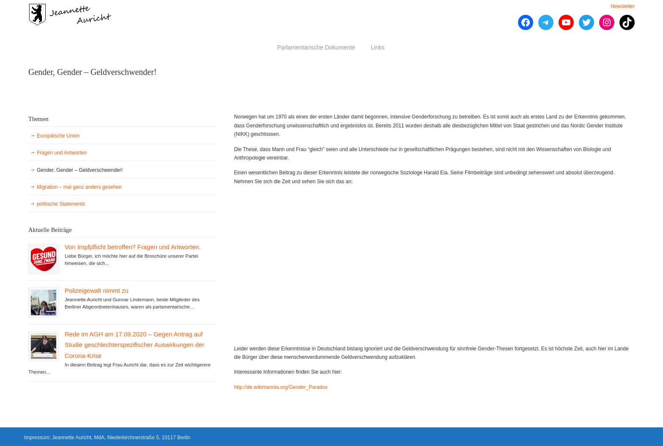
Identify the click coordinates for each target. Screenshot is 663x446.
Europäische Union (58, 136)
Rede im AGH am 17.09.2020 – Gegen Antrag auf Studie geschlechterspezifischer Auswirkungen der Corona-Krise (134, 345)
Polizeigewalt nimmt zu (97, 290)
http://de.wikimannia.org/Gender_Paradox (280, 387)
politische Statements (61, 204)
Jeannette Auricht (70, 14)
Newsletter (623, 6)
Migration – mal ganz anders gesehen (79, 187)
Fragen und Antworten (62, 153)
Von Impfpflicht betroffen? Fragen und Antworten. (133, 247)
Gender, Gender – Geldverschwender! (80, 170)
